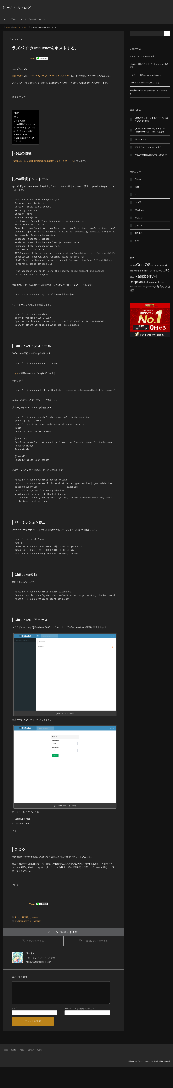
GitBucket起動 (22, 134)
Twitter (14, 19)
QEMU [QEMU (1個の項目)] (132, 277)
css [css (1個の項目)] (152, 265)
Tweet (32, 58)
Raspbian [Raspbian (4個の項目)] (136, 282)
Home (5, 19)
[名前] (34, 1034)
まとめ (18, 141)
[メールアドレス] (87, 1034)
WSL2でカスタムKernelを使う (143, 56)
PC (136, 195)
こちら (15, 381)
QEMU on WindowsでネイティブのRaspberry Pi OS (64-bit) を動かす (150, 130)
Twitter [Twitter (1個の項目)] (150, 282)
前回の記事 (17, 75)
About (23, 19)
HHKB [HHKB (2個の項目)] (136, 271)
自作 (137, 241)
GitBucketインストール (26, 128)
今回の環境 (20, 121)
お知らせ (138, 218)
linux (17, 933)
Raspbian (36, 937)
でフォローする (33, 957)
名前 (13, 1030)
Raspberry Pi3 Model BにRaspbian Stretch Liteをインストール (43, 161)
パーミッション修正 (24, 131)
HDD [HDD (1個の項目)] (131, 271)
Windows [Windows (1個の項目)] (139, 287)
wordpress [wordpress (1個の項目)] (146, 287)
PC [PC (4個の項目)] (167, 270)
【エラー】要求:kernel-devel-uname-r (146, 75)
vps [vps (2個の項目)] (162, 282)
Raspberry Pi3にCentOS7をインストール (50, 75)
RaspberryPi (24, 937)
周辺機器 (138, 233)
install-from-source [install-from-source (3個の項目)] (151, 270)
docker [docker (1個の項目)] (161, 265)
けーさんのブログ (17, 7)
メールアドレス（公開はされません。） (79, 1030)
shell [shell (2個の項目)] (145, 282)
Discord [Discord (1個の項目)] (156, 265)
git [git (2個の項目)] (166, 265)
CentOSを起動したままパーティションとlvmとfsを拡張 (152, 119)
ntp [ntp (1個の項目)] (164, 271)
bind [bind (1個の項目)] (134, 265)
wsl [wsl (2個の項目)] (152, 286)
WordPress (139, 210)
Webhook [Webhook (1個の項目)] (133, 287)
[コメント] (61, 1011)
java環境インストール (25, 124)
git (16, 937)
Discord (138, 179)
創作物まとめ (140, 139)
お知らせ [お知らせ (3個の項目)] (159, 286)
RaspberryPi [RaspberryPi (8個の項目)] (146, 276)
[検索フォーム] (147, 33)
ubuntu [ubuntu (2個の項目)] (156, 282)
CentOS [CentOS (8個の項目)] (143, 264)
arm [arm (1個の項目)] (131, 265)
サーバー (33, 933)
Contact (32, 19)
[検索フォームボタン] (167, 33)
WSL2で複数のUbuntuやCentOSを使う (152, 155)
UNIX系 (24, 933)
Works (41, 19)
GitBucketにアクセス (25, 138)
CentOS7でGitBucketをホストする (145, 83)
